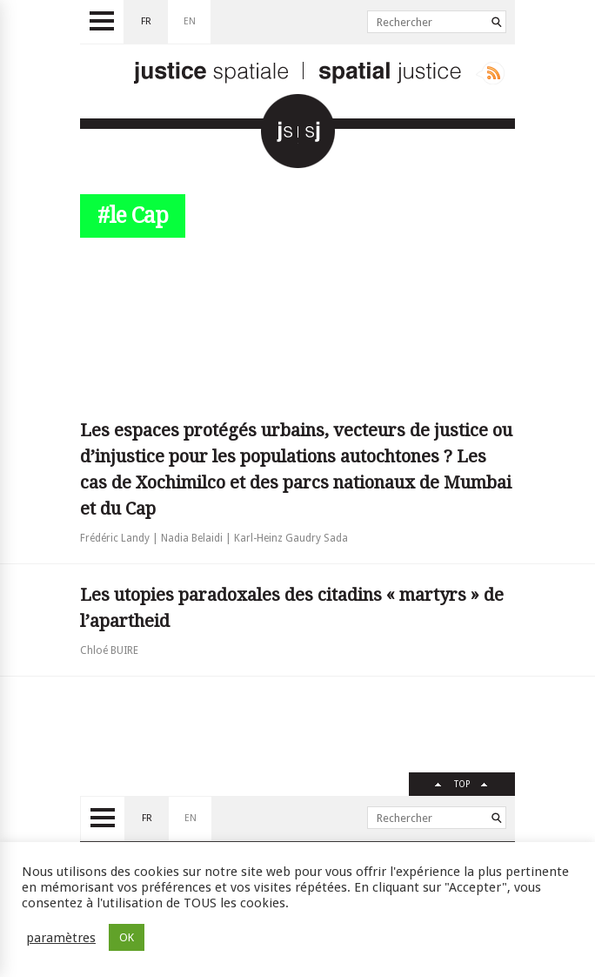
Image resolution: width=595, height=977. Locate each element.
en (190, 21)
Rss (490, 73)
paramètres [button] (61, 938)
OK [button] (126, 937)
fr (146, 21)
